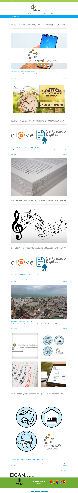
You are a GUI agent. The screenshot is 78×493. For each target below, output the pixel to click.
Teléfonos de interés (39, 481)
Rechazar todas (37, 491)
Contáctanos (39, 483)
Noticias (15, 78)
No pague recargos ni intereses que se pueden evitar (21, 117)
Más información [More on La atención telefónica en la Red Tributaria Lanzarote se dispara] (65, 78)
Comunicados (15, 328)
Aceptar (32, 491)
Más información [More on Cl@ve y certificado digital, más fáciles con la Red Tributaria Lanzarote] (65, 154)
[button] (63, 14)
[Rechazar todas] (76, 490)
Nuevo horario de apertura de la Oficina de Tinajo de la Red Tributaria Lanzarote (27, 459)
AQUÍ (41, 489)
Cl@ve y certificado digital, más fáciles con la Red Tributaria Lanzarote (25, 147)
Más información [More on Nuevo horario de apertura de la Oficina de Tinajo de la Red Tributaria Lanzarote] (65, 465)
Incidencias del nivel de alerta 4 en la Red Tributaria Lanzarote (23, 391)
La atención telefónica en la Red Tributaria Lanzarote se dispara (23, 71)
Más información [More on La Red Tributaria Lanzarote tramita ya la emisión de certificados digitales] (65, 281)
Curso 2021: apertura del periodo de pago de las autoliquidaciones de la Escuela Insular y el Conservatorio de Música (34, 245)
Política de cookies (44, 491)
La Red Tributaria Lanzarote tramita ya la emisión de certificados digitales (25, 274)
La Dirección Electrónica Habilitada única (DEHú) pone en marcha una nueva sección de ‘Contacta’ (30, 198)
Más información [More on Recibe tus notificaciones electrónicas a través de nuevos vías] (65, 328)
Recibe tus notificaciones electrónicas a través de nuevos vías (23, 321)
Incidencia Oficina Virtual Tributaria (18, 22)
